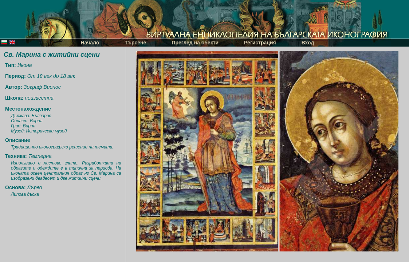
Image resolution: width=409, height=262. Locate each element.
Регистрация (260, 42)
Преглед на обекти (195, 42)
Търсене (135, 42)
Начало (90, 42)
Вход (308, 42)
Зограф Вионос (42, 87)
